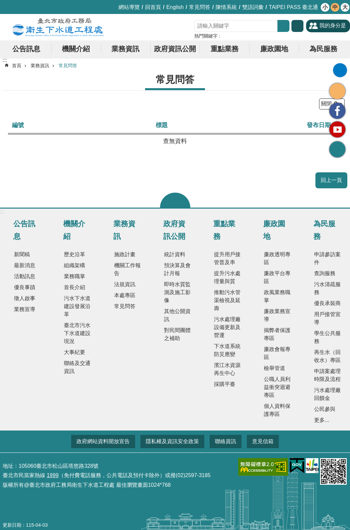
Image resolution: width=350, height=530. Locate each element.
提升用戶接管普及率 (227, 258)
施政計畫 (124, 254)
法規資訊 (124, 284)
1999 (53, 475)
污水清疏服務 (327, 288)
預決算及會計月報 (177, 269)
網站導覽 (129, 7)
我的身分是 (332, 25)
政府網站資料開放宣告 (103, 441)
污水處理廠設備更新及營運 (227, 327)
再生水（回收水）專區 (327, 356)
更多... (321, 420)
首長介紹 (74, 287)
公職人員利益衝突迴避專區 (277, 387)
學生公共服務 (327, 337)
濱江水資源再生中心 (227, 369)
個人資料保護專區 (277, 410)
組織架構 (74, 265)
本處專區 (124, 295)
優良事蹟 (24, 287)
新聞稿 (22, 254)
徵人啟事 (24, 298)
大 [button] (345, 7)
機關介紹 (76, 49)
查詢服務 (324, 273)
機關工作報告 (127, 269)
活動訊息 (24, 276)
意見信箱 (262, 441)
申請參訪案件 (327, 258)
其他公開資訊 (177, 315)
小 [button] (325, 7)
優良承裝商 (327, 303)
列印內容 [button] (340, 70)
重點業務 (225, 49)
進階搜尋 (297, 26)
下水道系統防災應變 (227, 350)
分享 (337, 91)
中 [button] (335, 7)
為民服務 (323, 49)
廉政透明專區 (277, 258)
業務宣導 (24, 309)
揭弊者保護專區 (277, 334)
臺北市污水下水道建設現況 (77, 333)
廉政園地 (274, 49)
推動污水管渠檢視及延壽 (227, 300)
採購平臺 (224, 384)
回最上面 (337, 149)
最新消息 (24, 265)
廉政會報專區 (277, 353)
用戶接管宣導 (327, 318)
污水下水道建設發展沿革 (77, 306)
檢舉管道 (274, 368)
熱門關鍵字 (206, 36)
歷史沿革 (74, 254)
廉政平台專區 (277, 277)
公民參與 (324, 409)
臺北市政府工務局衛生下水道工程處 (58, 27)
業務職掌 (74, 276)
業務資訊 (125, 49)
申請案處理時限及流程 (327, 375)
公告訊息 (26, 49)
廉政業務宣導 (277, 315)
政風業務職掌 (277, 296)
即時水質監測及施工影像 (177, 292)
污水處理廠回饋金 (327, 394)
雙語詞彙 (252, 7)
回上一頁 (331, 180)
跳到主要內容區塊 (3, 3)
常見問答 (199, 7)
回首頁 (153, 7)
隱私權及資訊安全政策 (172, 441)
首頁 (16, 65)
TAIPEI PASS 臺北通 (293, 7)
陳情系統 (226, 7)
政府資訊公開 (175, 49)
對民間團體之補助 (177, 334)
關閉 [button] (175, 200)
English (175, 7)
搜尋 (283, 26)
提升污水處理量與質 (227, 277)
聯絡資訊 (225, 441)
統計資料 (174, 254)
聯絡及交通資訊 (77, 367)
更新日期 (12, 525)
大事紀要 (74, 352)
